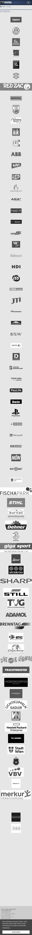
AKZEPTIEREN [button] (16, 932)
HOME (3, 6)
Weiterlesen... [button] (7, 927)
